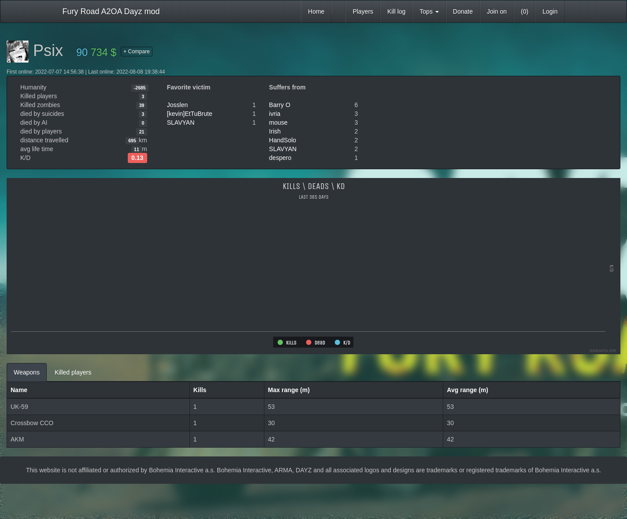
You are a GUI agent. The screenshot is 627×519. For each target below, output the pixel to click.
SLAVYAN (181, 122)
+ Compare (136, 51)
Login (549, 11)
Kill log (396, 11)
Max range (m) (289, 389)
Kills (200, 389)
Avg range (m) (467, 389)
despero (280, 157)
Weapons (27, 372)
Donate (463, 11)
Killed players (73, 372)
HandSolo (283, 140)
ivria (275, 113)
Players (362, 11)
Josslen (177, 104)
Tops (428, 11)
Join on (497, 11)
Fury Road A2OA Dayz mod (111, 11)
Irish (275, 131)
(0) (524, 11)
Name (19, 389)
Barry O (279, 104)
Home (316, 11)
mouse (278, 122)
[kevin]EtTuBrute (189, 113)
